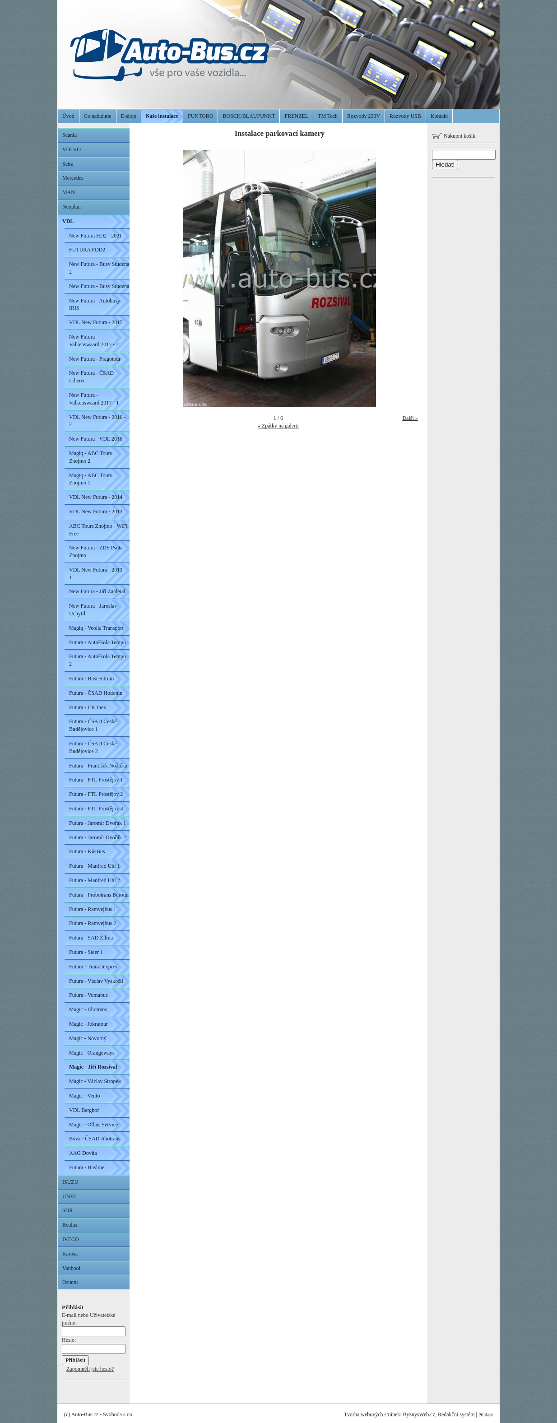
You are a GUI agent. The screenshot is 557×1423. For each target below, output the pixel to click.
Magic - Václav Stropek (95, 1081)
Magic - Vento (84, 1096)
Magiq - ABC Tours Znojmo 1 (90, 479)
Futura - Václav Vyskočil (96, 981)
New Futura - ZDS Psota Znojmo (96, 551)
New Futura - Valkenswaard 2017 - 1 (94, 399)
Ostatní (70, 1282)
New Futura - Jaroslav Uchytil (93, 610)
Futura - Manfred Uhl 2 (94, 880)
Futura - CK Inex (87, 707)
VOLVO (71, 149)
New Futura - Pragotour (95, 359)
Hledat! (445, 164)
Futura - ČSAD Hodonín (95, 693)
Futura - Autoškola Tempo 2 (97, 660)
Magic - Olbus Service (93, 1124)
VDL (68, 221)
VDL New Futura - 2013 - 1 (97, 574)
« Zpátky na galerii (278, 426)
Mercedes (73, 178)
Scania (69, 135)
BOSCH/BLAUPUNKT (249, 116)
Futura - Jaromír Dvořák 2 (97, 837)
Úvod (68, 116)
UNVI (69, 1196)
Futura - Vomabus (88, 995)
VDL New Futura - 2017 (95, 322)
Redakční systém (456, 1414)
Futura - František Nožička (98, 766)
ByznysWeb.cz (419, 1414)
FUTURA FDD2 (87, 249)
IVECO (70, 1239)
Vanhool (71, 1268)
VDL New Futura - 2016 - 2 (97, 421)
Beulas (69, 1225)
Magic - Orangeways (92, 1053)
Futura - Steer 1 (86, 952)
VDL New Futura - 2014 (95, 497)
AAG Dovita (83, 1153)
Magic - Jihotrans (88, 1009)
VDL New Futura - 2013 (95, 511)
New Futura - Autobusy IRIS (94, 305)
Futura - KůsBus (87, 851)
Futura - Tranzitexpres (93, 966)
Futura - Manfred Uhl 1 (94, 866)
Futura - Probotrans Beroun (99, 895)
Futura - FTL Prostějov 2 (96, 794)
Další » (410, 418)
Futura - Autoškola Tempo (97, 642)
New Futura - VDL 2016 (95, 439)
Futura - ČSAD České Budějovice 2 (93, 747)
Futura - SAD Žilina (91, 938)
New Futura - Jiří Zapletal (97, 591)
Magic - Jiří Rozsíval (93, 1067)
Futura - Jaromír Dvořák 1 (97, 823)
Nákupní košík (453, 136)
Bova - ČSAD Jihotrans (95, 1138)
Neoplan (71, 207)
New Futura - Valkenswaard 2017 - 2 (94, 341)
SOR (67, 1210)
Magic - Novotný (88, 1038)
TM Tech (328, 116)
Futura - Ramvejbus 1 (92, 909)
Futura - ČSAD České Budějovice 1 (93, 725)
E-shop (128, 116)
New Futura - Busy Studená (99, 286)
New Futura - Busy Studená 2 (99, 268)
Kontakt (439, 116)
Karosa (70, 1254)
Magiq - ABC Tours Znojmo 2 (90, 457)
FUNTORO (200, 116)
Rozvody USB (405, 116)
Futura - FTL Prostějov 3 (96, 808)
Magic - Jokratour (88, 1024)
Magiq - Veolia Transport (96, 628)
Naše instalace (162, 116)
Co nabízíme (97, 116)
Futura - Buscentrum (91, 678)
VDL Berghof (84, 1110)
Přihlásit (485, 1414)
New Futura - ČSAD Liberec (91, 377)
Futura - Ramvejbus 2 (92, 923)
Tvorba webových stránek (372, 1414)
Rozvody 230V (363, 116)
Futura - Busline (86, 1167)
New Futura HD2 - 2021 (95, 236)
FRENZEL (296, 116)
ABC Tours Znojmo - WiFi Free (98, 530)
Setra (68, 164)
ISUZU (70, 1182)
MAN (68, 192)
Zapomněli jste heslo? (90, 1369)
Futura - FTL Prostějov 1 (96, 780)
